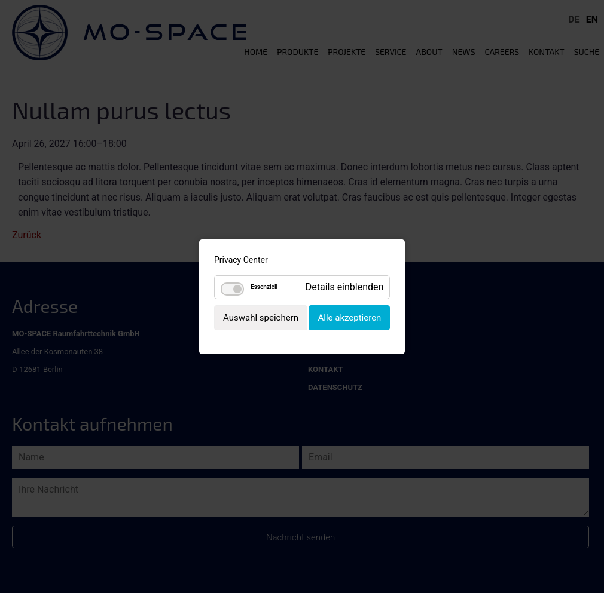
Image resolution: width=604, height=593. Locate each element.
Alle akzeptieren (349, 317)
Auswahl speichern (260, 317)
